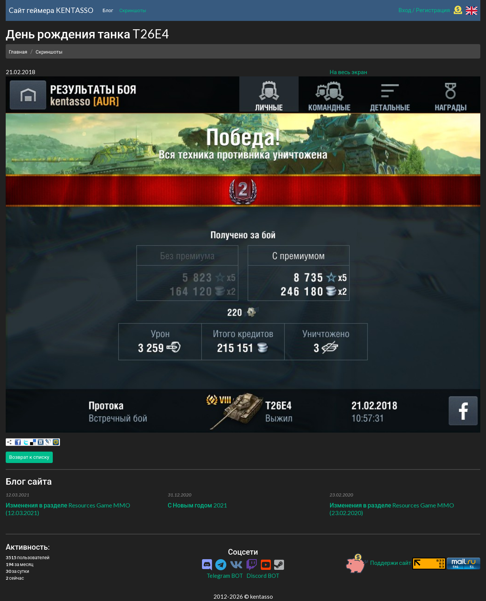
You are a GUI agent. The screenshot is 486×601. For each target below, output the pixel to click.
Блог (108, 10)
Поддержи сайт (378, 562)
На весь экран (348, 71)
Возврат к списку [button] (29, 457)
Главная (18, 52)
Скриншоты (132, 10)
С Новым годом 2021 (197, 505)
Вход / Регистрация (424, 9)
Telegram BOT (225, 575)
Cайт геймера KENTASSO (51, 10)
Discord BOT (262, 575)
